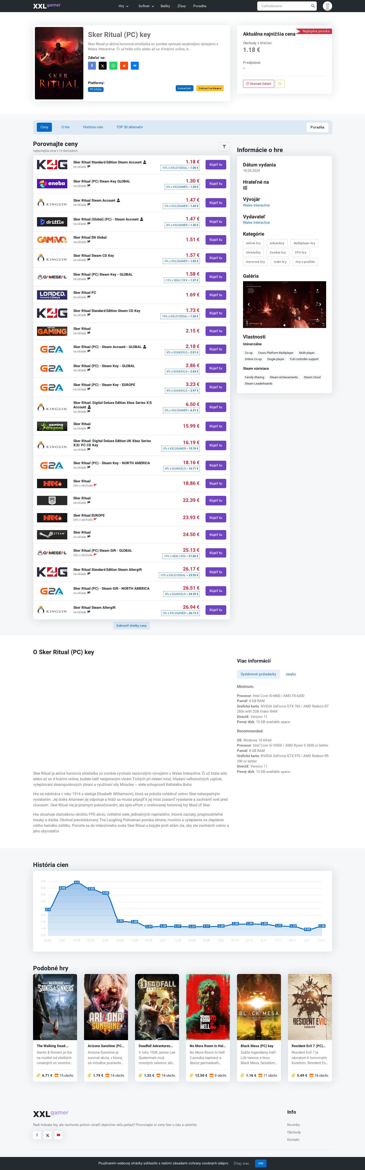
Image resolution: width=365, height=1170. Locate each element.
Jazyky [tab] (290, 674)
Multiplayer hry (304, 243)
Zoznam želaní (258, 83)
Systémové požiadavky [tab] (258, 674)
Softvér (146, 6)
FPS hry (300, 252)
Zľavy (181, 6)
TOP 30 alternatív (129, 127)
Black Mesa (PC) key (257, 1046)
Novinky (293, 1125)
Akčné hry (253, 243)
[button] (327, 6)
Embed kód (184, 88)
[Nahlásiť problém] (280, 84)
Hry (123, 6)
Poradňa (199, 6)
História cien (93, 127)
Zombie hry (278, 252)
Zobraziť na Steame (210, 88)
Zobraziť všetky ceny (131, 625)
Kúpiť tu (215, 165)
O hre (65, 127)
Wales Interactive (256, 205)
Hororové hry (255, 262)
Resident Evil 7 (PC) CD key (307, 1046)
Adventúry (277, 243)
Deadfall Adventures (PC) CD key (154, 1046)
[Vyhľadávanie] (287, 6)
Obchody (294, 1132)
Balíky (165, 6)
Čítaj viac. (242, 1163)
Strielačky (253, 252)
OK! (261, 1163)
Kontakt (293, 1140)
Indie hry (280, 262)
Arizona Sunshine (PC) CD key (105, 1046)
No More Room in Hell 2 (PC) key (207, 1046)
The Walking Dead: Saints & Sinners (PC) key (54, 1046)
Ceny (44, 127)
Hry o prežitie (305, 262)
